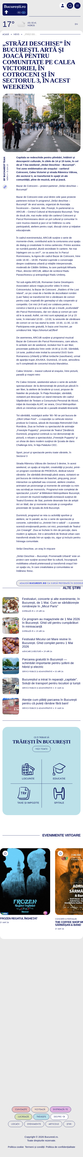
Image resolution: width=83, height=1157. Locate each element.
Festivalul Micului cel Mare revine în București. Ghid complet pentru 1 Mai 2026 (47, 642)
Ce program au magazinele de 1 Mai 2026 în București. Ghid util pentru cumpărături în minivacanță (51, 622)
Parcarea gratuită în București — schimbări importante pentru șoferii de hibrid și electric (48, 663)
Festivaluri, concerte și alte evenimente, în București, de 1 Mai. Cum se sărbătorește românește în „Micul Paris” (51, 602)
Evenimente (34, 1124)
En (76, 24)
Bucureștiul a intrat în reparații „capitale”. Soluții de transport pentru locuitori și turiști (51, 681)
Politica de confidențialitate (60, 1146)
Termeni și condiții (35, 1146)
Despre (59, 1116)
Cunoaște (21, 1109)
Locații (15, 1124)
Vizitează (40, 1109)
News (16, 34)
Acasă (5, 34)
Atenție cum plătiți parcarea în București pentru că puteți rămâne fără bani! (49, 701)
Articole (54, 1124)
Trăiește (41, 1116)
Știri (69, 1124)
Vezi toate (41, 749)
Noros (31, 25)
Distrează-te (60, 1109)
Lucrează (23, 1116)
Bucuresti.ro (51, 1136)
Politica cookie (16, 1146)
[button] (62, 5)
